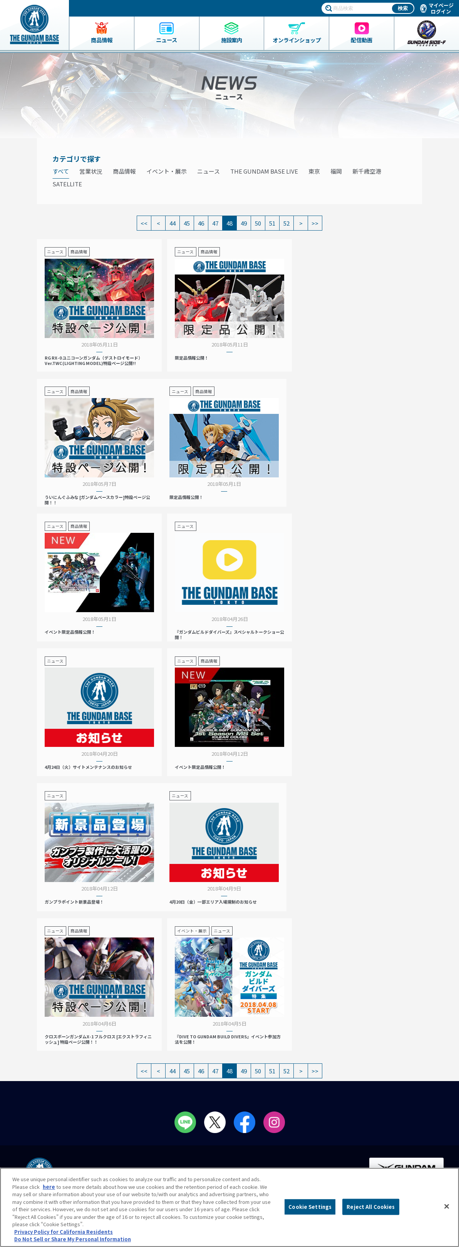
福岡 (336, 171)
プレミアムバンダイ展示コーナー (292, 1049)
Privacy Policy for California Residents (63, 1231)
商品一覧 (32, 1032)
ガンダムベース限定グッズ (51, 1041)
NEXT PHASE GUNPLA (279, 1041)
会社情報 (385, 1069)
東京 (314, 171)
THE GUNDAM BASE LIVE (264, 171)
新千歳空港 (366, 171)
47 (215, 223)
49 (244, 223)
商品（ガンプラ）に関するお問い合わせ (399, 1136)
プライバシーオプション (396, 1116)
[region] (229, 1207)
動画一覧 (265, 1074)
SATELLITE (67, 184)
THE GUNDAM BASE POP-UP (286, 1058)
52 (286, 223)
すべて (60, 171)
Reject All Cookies (371, 1206)
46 (201, 223)
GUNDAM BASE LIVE (277, 1083)
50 (258, 223)
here (49, 1186)
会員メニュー (155, 1066)
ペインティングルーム (167, 1091)
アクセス (148, 1049)
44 (172, 223)
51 (272, 223)
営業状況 (90, 171)
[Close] (446, 1206)
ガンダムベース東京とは (165, 1032)
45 (187, 223)
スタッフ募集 (272, 1091)
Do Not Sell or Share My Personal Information (396, 1159)
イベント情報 (270, 1032)
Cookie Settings (310, 1206)
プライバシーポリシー (394, 1101)
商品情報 (124, 171)
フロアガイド (153, 1041)
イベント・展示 (166, 171)
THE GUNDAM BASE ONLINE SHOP (69, 1091)
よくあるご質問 (386, 1085)
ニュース (208, 171)
